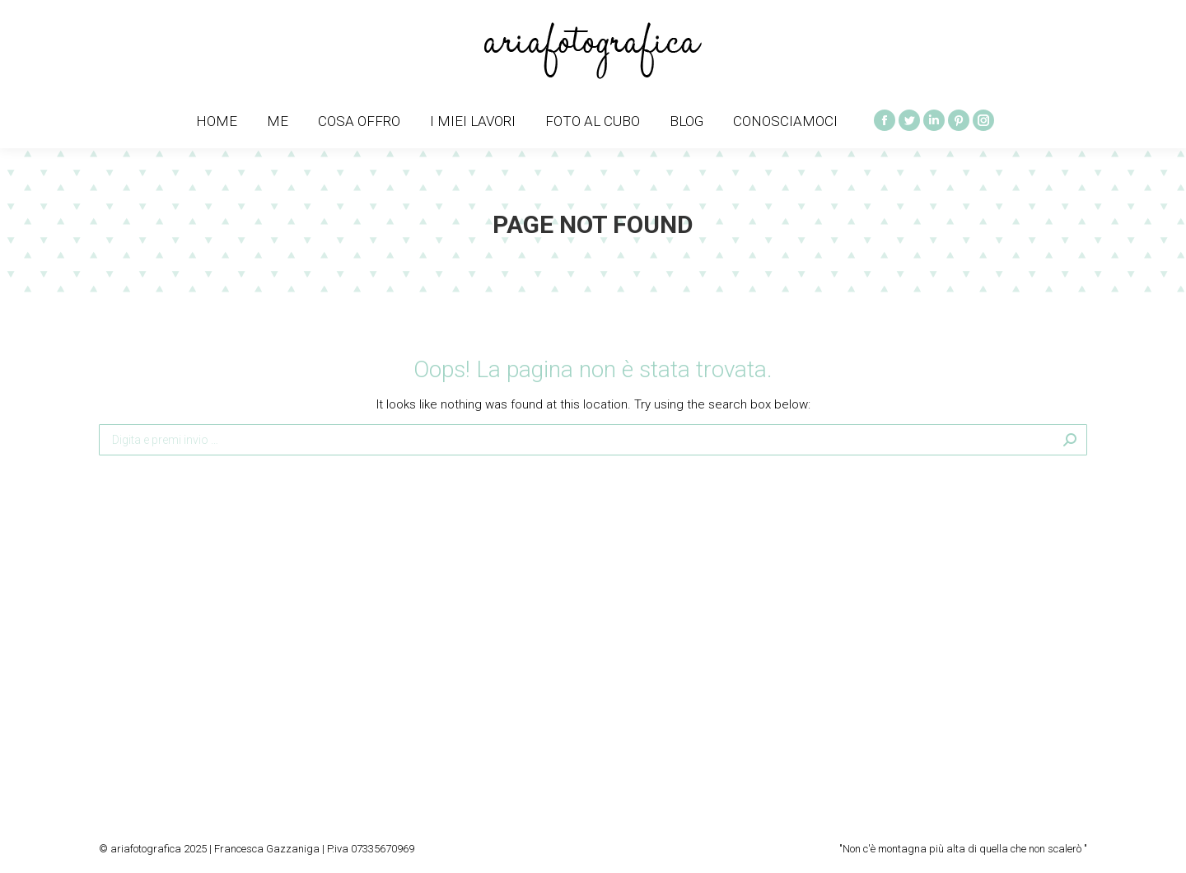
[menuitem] (216, 121)
